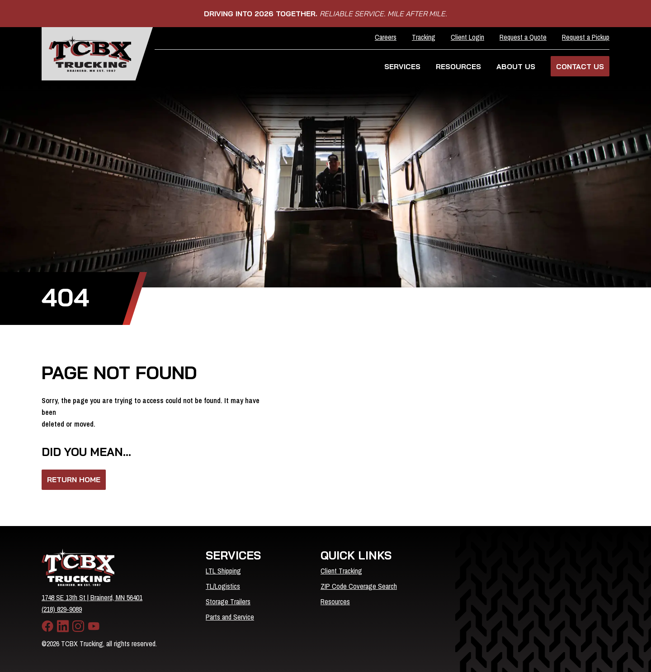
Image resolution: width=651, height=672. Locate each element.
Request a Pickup (585, 37)
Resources (335, 601)
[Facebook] (47, 626)
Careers (385, 37)
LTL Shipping (223, 571)
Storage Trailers (228, 601)
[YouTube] (93, 626)
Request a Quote (523, 37)
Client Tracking (341, 571)
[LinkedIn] (63, 626)
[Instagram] (78, 626)
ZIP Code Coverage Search (359, 586)
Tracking (423, 37)
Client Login (467, 37)
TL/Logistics (223, 586)
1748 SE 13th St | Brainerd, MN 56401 (92, 597)
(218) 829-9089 (62, 609)
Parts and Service (230, 617)
